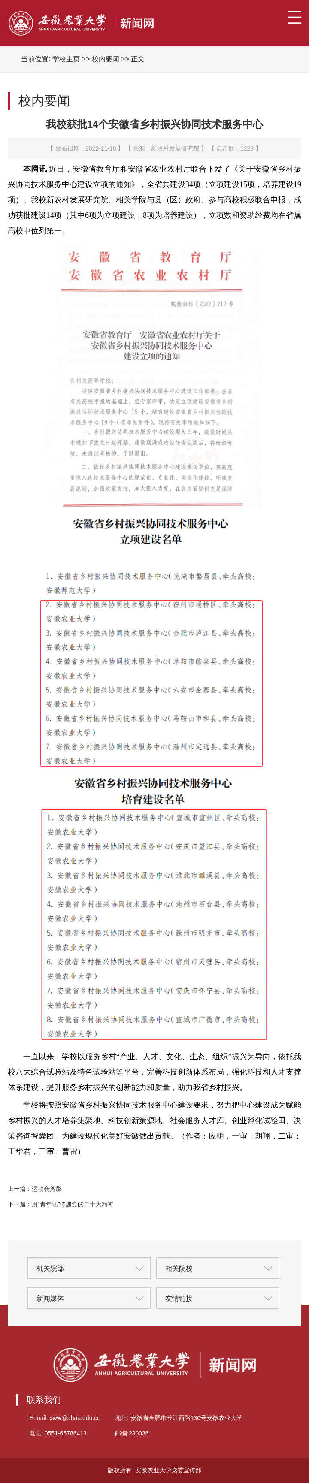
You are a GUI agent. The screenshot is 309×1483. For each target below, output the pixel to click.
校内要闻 (105, 59)
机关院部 (50, 1268)
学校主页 (66, 59)
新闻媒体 (50, 1298)
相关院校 (179, 1268)
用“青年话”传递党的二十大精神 (73, 1204)
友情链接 (179, 1298)
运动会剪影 (47, 1188)
